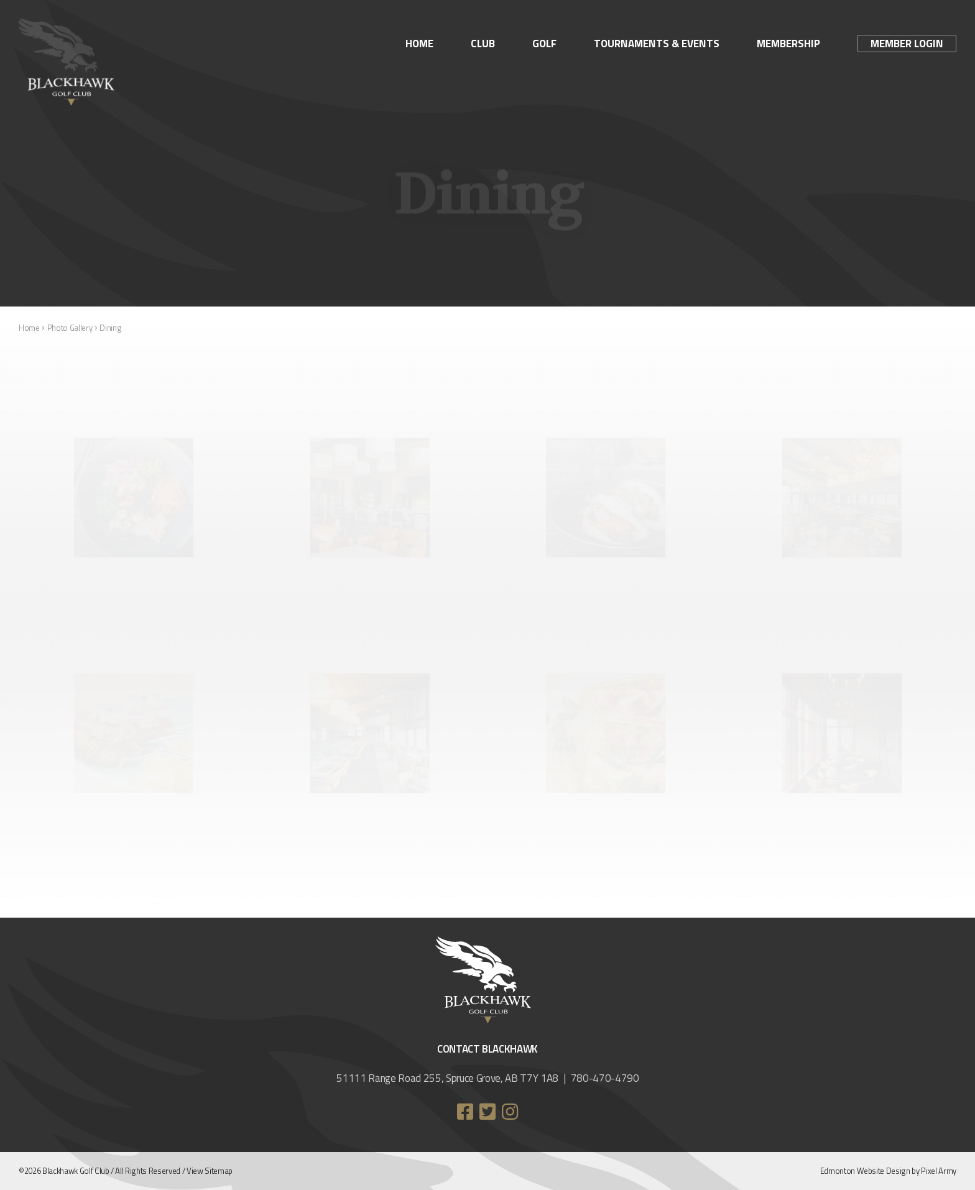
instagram (510, 1111)
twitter (487, 1111)
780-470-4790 (605, 1078)
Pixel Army (938, 1171)
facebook (465, 1111)
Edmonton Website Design (865, 1171)
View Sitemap (210, 1171)
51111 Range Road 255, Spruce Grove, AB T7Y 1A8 (447, 1078)
